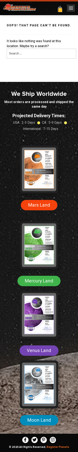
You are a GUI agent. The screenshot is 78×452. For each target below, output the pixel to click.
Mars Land (39, 205)
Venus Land (39, 350)
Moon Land (39, 420)
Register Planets (58, 447)
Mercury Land (39, 280)
